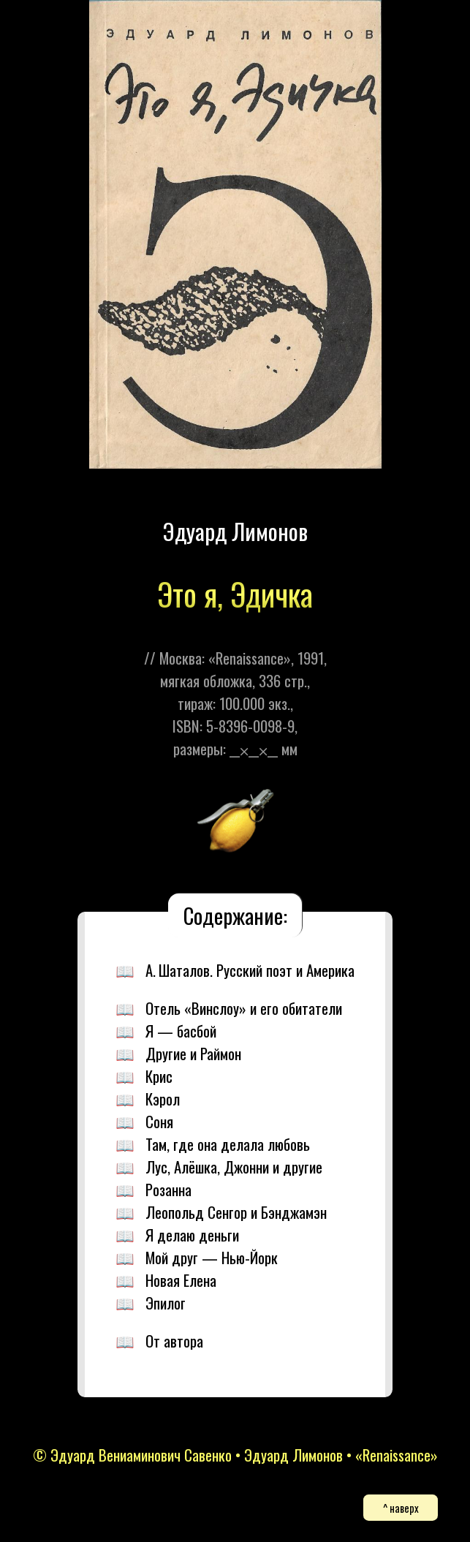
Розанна (168, 1189)
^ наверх (401, 1508)
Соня (159, 1121)
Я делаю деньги (192, 1234)
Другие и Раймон (193, 1053)
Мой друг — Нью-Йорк (211, 1257)
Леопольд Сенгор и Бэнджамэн (236, 1212)
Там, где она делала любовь (227, 1144)
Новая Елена (180, 1280)
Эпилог (165, 1302)
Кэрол (162, 1098)
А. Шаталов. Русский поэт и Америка (250, 970)
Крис (159, 1076)
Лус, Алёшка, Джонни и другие (233, 1166)
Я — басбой (180, 1030)
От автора (174, 1340)
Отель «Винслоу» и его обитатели (243, 1008)
